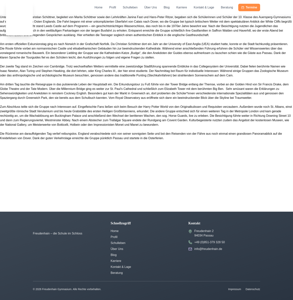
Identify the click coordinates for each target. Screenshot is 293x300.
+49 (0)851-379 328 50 (209, 242)
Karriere (181, 7)
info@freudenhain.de (208, 248)
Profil (112, 7)
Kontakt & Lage (204, 7)
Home (99, 7)
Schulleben (130, 7)
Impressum (234, 289)
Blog (167, 7)
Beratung (227, 7)
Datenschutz (253, 289)
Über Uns (150, 7)
